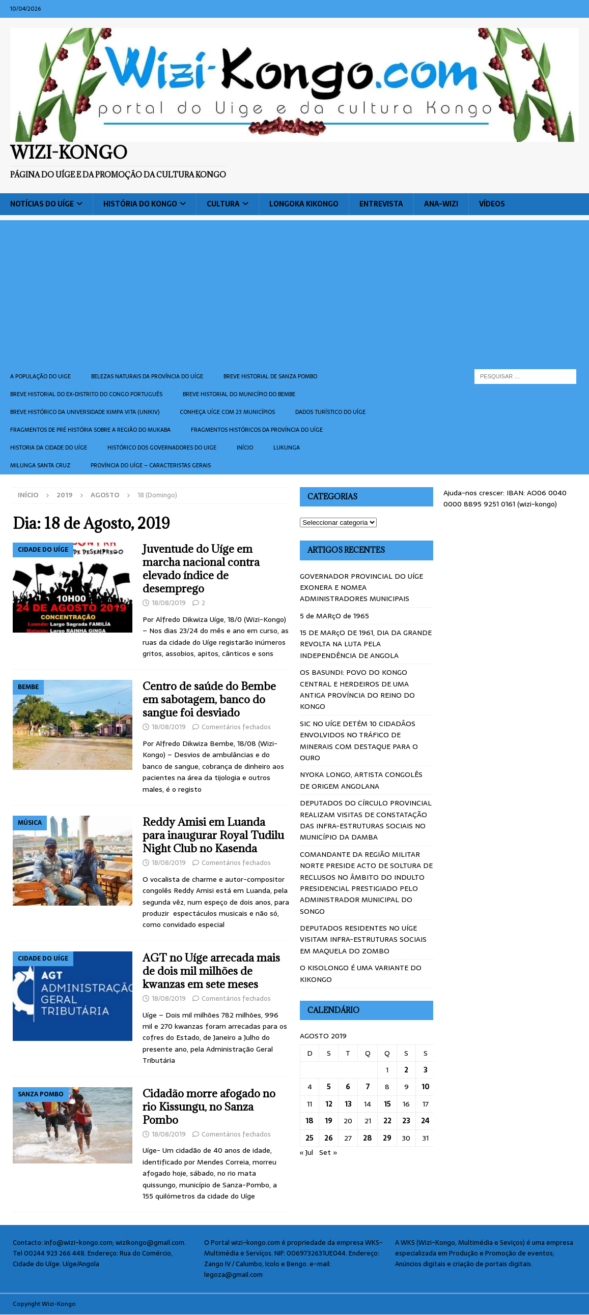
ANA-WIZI (441, 204)
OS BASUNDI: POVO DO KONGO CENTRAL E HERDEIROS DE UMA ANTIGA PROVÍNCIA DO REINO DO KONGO (357, 689)
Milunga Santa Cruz (40, 465)
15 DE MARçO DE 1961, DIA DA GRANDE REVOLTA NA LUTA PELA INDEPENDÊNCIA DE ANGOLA (366, 644)
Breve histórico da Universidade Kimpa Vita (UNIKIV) (84, 411)
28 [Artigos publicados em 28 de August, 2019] (367, 1138)
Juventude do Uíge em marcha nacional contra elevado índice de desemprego (201, 568)
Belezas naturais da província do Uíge (147, 376)
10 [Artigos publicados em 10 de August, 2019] (426, 1086)
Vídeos (492, 204)
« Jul (306, 1152)
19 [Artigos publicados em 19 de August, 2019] (328, 1120)
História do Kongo (140, 204)
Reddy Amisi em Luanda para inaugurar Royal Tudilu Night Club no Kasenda (213, 835)
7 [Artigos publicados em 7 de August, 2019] (368, 1086)
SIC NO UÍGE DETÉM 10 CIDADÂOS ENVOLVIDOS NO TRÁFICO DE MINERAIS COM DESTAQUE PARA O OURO (359, 740)
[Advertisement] (294, 291)
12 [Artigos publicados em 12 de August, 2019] (328, 1104)
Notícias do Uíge (42, 204)
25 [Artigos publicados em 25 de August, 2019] (309, 1138)
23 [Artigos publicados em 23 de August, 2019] (406, 1120)
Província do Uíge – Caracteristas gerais (151, 465)
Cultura (223, 204)
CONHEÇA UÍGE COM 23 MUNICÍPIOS (227, 411)
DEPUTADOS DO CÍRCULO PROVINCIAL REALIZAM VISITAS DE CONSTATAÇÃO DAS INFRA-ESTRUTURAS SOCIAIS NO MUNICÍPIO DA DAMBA (366, 820)
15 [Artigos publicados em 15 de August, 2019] (387, 1104)
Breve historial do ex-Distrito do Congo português (86, 394)
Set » (328, 1152)
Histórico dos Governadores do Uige (161, 447)
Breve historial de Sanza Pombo (270, 376)
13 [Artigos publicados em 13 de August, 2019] (348, 1104)
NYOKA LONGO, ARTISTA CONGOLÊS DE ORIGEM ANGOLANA (361, 780)
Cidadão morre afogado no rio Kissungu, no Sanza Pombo (209, 1107)
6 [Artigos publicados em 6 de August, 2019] (348, 1086)
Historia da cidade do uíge (48, 447)
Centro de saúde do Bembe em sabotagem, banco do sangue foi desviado (209, 699)
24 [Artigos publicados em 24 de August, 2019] (425, 1120)
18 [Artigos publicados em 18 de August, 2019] (309, 1120)
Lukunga (286, 447)
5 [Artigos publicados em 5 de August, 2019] (329, 1086)
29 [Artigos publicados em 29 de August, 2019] (387, 1138)
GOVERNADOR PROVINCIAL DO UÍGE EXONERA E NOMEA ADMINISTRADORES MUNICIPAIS (361, 588)
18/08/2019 (169, 602)
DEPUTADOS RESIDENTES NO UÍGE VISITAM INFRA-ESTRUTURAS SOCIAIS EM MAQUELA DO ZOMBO (363, 939)
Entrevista (381, 204)
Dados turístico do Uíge (330, 411)
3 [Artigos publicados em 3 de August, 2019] (426, 1069)
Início (245, 447)
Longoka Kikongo (304, 204)
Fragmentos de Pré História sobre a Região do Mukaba (90, 429)
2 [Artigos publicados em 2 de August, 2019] (406, 1069)
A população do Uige (40, 376)
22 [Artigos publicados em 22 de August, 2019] (387, 1120)
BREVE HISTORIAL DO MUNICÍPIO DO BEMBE (239, 394)
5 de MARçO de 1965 (334, 615)
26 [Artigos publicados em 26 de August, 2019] (328, 1138)
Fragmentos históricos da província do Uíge (257, 429)
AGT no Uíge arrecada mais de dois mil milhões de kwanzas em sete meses (211, 971)
